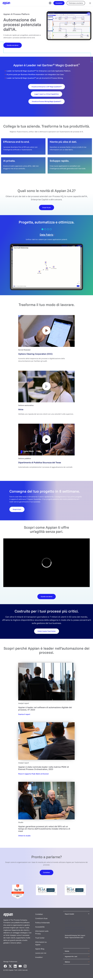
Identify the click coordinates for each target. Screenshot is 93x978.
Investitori (39, 957)
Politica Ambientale (42, 923)
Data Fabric (46, 234)
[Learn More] (46, 207)
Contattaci (39, 914)
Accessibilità (39, 927)
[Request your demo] (46, 631)
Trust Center (40, 938)
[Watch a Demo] (12, 45)
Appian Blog (39, 949)
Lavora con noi (40, 953)
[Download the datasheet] (46, 596)
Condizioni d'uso (41, 918)
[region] (46, 562)
